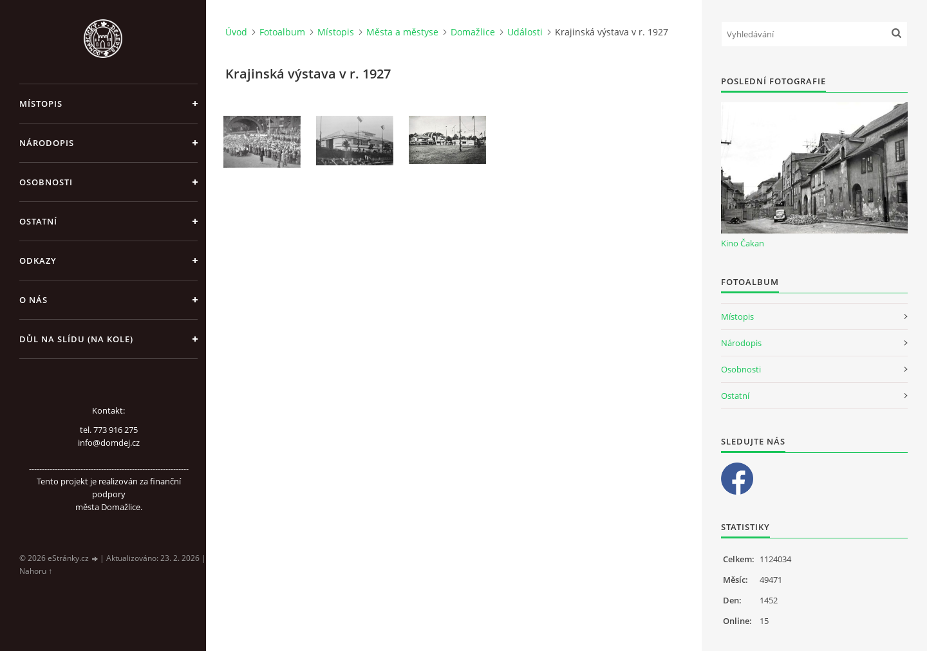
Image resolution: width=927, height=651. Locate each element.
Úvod (236, 32)
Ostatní (38, 221)
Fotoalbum (282, 32)
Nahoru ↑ (35, 570)
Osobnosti (46, 182)
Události (525, 32)
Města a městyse (402, 32)
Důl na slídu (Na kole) (76, 339)
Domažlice (473, 32)
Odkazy (38, 260)
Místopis (40, 103)
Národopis (46, 143)
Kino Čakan (742, 243)
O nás (33, 300)
